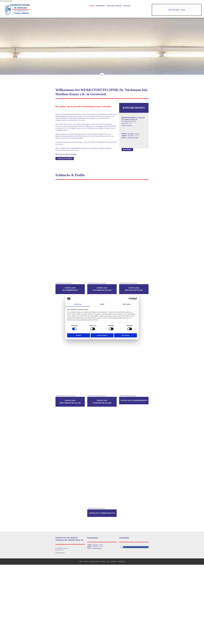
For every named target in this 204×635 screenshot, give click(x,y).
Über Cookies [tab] (127, 304)
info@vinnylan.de (132, 137)
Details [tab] (102, 304)
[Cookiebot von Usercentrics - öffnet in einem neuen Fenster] (130, 299)
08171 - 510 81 (180, 10)
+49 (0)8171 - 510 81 (133, 134)
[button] (102, 75)
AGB (108, 561)
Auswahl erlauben (102, 335)
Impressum (113, 561)
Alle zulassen (125, 335)
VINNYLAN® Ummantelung (102, 513)
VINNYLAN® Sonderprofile (133, 400)
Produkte (100, 6)
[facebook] (123, 547)
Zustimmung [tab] (77, 304)
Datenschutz (121, 561)
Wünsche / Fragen (114, 6)
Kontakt (127, 6)
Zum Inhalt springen (6, 1)
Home (92, 6)
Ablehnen (78, 335)
